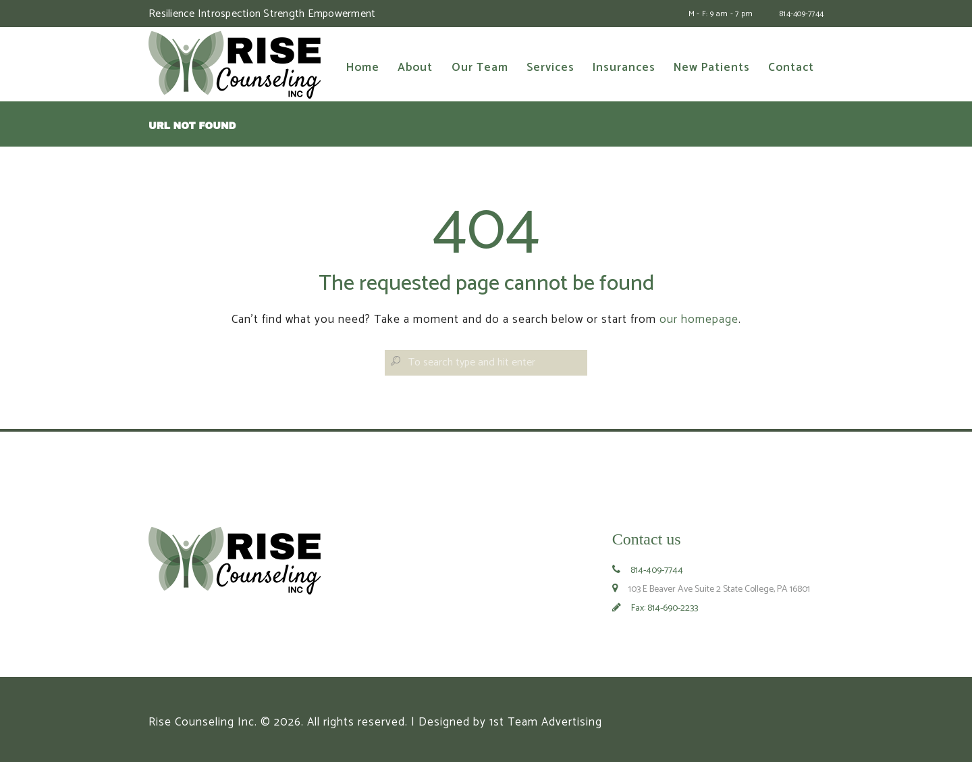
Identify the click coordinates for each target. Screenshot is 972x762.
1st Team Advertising (545, 722)
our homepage (698, 319)
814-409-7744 (802, 13)
